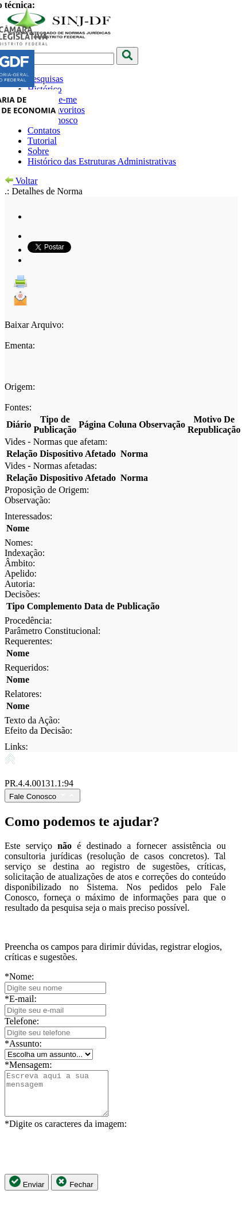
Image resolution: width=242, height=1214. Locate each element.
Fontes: (18, 407)
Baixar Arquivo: (34, 325)
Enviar (26, 1190)
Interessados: (29, 516)
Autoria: (20, 584)
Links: (16, 746)
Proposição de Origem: (47, 490)
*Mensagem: (28, 1065)
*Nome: (19, 976)
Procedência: (28, 620)
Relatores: (23, 694)
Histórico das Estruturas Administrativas (102, 161)
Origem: (20, 386)
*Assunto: (23, 1043)
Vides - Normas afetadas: (51, 466)
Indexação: (25, 553)
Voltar (21, 181)
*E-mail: (21, 999)
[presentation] (92, 1160)
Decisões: (22, 594)
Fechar (74, 1190)
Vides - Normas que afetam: (56, 442)
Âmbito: (20, 563)
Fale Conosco (42, 795)
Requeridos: (27, 667)
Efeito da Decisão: (38, 730)
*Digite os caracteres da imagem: (66, 1132)
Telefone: (22, 1021)
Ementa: (20, 345)
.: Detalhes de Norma (44, 191)
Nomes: (19, 542)
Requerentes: (29, 641)
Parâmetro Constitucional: (53, 631)
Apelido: (21, 573)
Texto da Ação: (32, 720)
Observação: (27, 500)
